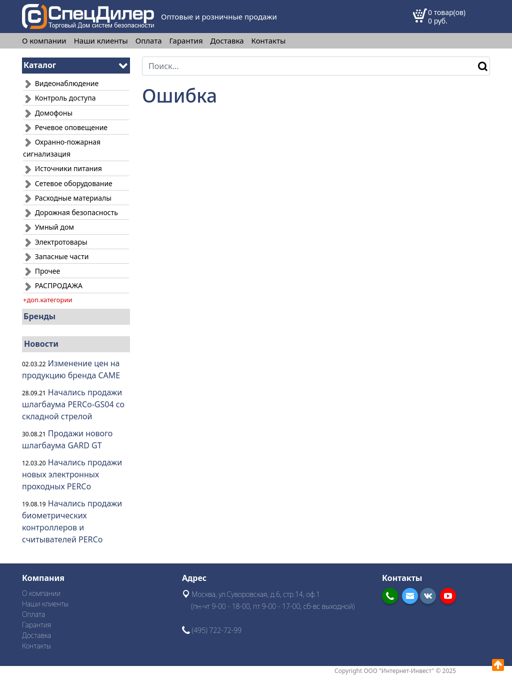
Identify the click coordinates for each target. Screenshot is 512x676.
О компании (44, 41)
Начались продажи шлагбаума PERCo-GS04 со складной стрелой (73, 404)
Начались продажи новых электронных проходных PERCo (72, 474)
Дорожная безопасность (70, 212)
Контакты (269, 41)
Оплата (149, 41)
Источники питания (62, 168)
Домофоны (47, 113)
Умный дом (48, 227)
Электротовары (55, 242)
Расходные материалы (67, 198)
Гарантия (186, 41)
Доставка (227, 41)
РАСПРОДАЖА (52, 285)
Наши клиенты (101, 41)
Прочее (41, 271)
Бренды (40, 316)
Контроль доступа (59, 98)
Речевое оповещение (65, 127)
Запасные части (55, 256)
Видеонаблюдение (60, 83)
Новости (41, 343)
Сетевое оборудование (67, 183)
